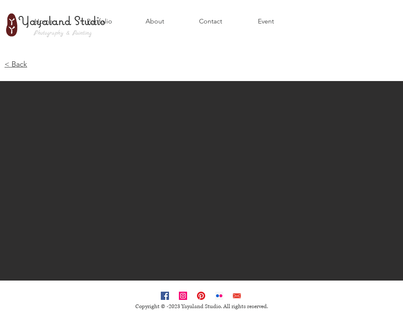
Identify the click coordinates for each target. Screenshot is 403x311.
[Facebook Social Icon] (165, 296)
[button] (201, 181)
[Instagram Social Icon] (183, 296)
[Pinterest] (201, 296)
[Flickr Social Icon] (219, 296)
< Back (16, 64)
